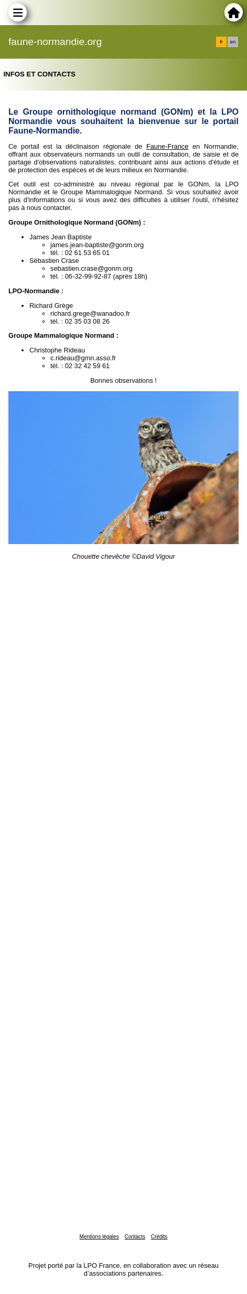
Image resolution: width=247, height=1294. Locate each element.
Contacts (134, 1237)
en (232, 42)
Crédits (159, 1237)
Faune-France (167, 146)
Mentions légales (99, 1237)
